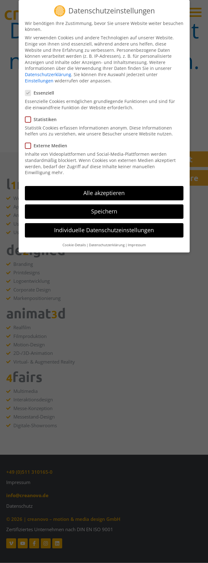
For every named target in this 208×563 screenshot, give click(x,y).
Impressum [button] (137, 242)
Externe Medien (48, 143)
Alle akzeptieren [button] (104, 190)
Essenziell (41, 90)
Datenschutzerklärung (48, 72)
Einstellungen (39, 78)
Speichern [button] (104, 209)
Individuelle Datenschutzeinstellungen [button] (104, 227)
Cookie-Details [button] (74, 242)
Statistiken (43, 117)
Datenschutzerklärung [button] (107, 242)
